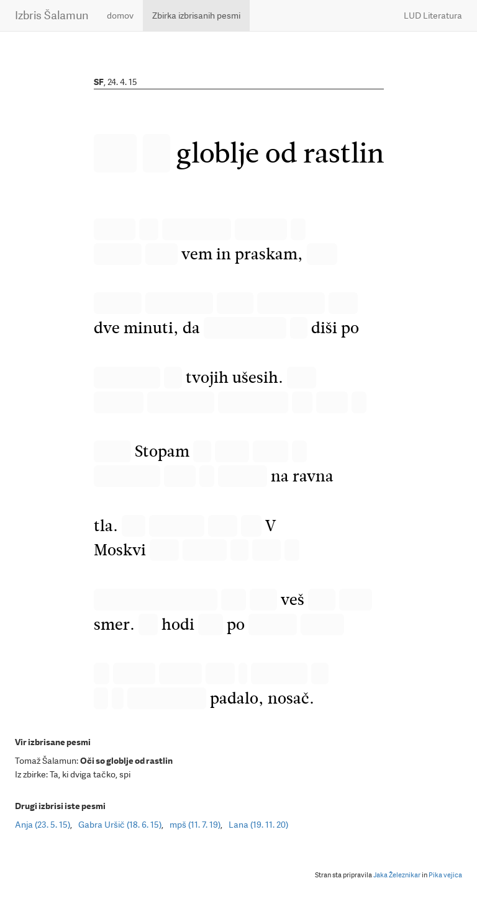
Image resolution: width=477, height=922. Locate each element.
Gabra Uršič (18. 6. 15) (119, 824)
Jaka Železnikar (396, 875)
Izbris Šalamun (51, 15)
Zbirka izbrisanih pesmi (196, 15)
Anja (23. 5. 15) (42, 824)
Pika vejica (445, 875)
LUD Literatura (433, 15)
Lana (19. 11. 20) (258, 824)
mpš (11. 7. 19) (195, 824)
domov (120, 15)
